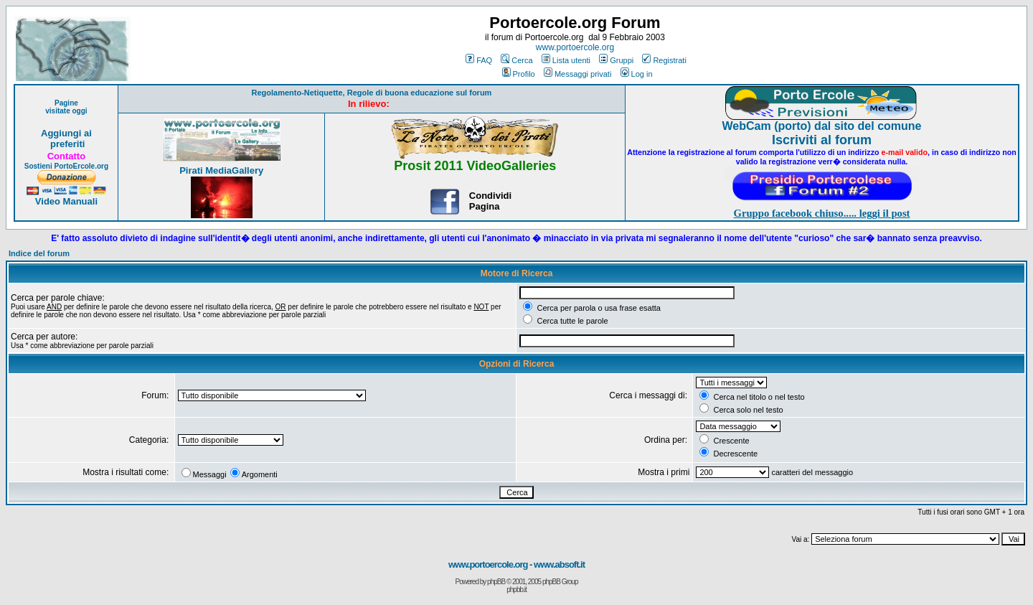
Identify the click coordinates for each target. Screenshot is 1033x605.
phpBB (496, 582)
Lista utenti (566, 60)
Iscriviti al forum (822, 140)
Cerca (516, 60)
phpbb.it (516, 590)
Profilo (518, 74)
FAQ (479, 60)
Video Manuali (66, 201)
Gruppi (616, 60)
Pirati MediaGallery (221, 170)
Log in (637, 74)
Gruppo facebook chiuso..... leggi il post (822, 213)
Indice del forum (39, 253)
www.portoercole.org (575, 47)
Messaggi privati (577, 74)
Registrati (664, 60)
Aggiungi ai (66, 133)
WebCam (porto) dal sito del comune (822, 126)
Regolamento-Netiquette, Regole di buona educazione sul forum (371, 92)
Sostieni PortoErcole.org (66, 166)
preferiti (66, 144)
